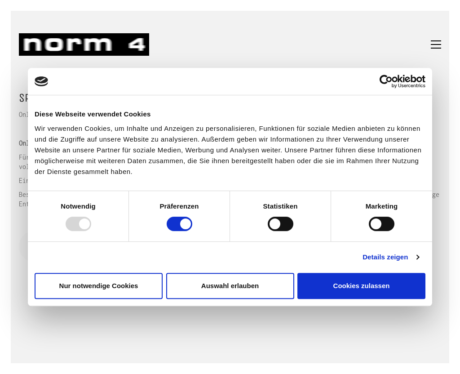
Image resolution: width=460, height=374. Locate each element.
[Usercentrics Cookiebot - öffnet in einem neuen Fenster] (386, 81)
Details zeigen (385, 257)
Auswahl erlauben (230, 285)
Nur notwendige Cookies (98, 285)
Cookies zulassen (361, 285)
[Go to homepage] (84, 44)
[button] (436, 44)
